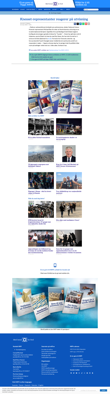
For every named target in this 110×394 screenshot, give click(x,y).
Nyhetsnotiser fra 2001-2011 (59, 50)
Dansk (21, 385)
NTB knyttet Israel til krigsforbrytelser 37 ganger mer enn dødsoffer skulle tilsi (39, 222)
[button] (78, 24)
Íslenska (34, 385)
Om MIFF (55, 9)
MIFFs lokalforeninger (48, 368)
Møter (40, 9)
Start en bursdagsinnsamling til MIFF (82, 366)
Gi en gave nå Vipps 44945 (26, 3)
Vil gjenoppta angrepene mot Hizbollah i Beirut (38, 165)
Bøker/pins (47, 9)
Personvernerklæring (47, 374)
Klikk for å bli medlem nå (82, 3)
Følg (62, 9)
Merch (68, 9)
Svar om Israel (31, 9)
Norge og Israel (45, 355)
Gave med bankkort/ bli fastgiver (81, 360)
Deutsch (27, 385)
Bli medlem (15, 9)
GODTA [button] (103, 390)
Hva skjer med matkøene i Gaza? (67, 220)
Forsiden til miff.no (47, 349)
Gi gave (22, 9)
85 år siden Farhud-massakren (39, 137)
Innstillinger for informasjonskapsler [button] (88, 390)
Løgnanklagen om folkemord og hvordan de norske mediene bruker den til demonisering (40, 251)
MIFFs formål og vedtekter (49, 370)
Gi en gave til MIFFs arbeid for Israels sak (55, 270)
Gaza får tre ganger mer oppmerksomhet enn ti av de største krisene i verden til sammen (68, 251)
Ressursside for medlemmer (49, 372)
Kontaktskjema (21, 350)
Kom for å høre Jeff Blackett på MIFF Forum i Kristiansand (67, 165)
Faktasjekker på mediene (48, 357)
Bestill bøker (55, 78)
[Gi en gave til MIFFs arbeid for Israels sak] (55, 265)
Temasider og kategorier (48, 353)
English (40, 385)
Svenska (15, 385)
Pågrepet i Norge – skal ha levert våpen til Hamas (39, 192)
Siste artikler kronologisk (48, 351)
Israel (50, 38)
